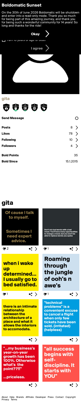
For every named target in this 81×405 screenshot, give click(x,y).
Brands (20, 397)
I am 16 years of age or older (26, 40)
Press (51, 397)
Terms (14, 399)
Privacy (5, 399)
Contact (59, 397)
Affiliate (30, 397)
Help (12, 397)
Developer (41, 397)
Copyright (70, 397)
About (5, 397)
